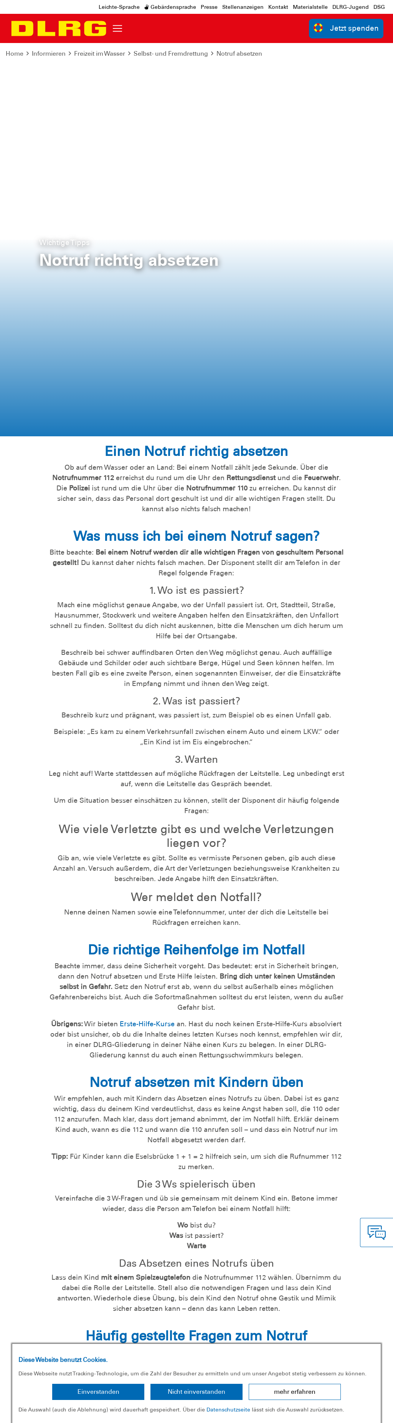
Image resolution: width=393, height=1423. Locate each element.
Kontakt (278, 7)
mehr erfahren (294, 1391)
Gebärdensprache (170, 7)
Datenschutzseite (228, 1409)
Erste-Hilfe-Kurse (147, 630)
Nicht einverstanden (196, 1391)
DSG (379, 7)
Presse (209, 7)
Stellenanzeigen (243, 7)
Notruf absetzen (239, 53)
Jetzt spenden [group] (346, 28)
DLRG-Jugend (350, 7)
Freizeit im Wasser (99, 53)
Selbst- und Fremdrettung (171, 53)
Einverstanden (98, 1391)
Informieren (49, 53)
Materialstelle (310, 7)
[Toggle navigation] (117, 28)
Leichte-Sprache (119, 7)
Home (14, 53)
